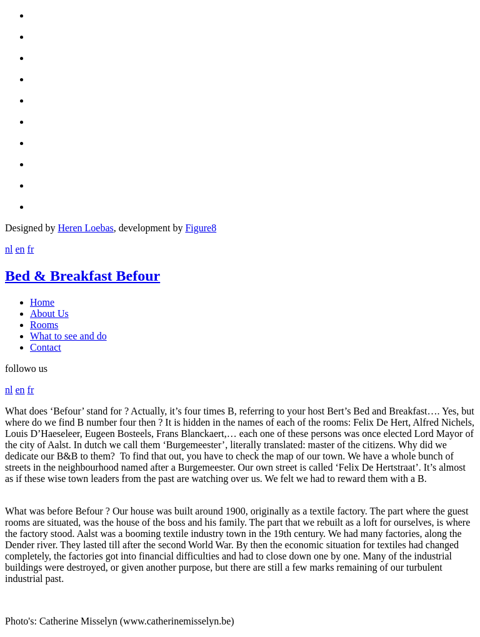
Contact (45, 347)
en (19, 249)
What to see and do (68, 336)
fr (31, 249)
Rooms (44, 324)
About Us (49, 313)
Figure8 (200, 228)
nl (8, 249)
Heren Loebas (85, 228)
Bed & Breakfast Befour (82, 276)
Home (42, 302)
